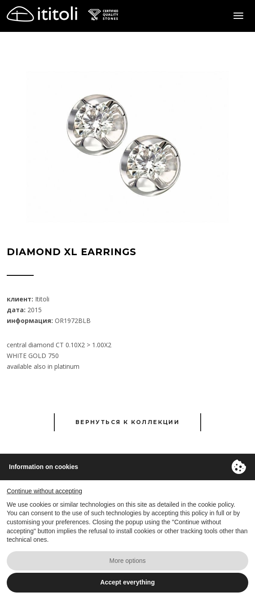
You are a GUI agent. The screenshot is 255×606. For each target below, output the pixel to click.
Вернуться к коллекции (127, 422)
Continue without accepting (44, 491)
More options (128, 560)
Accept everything (127, 582)
